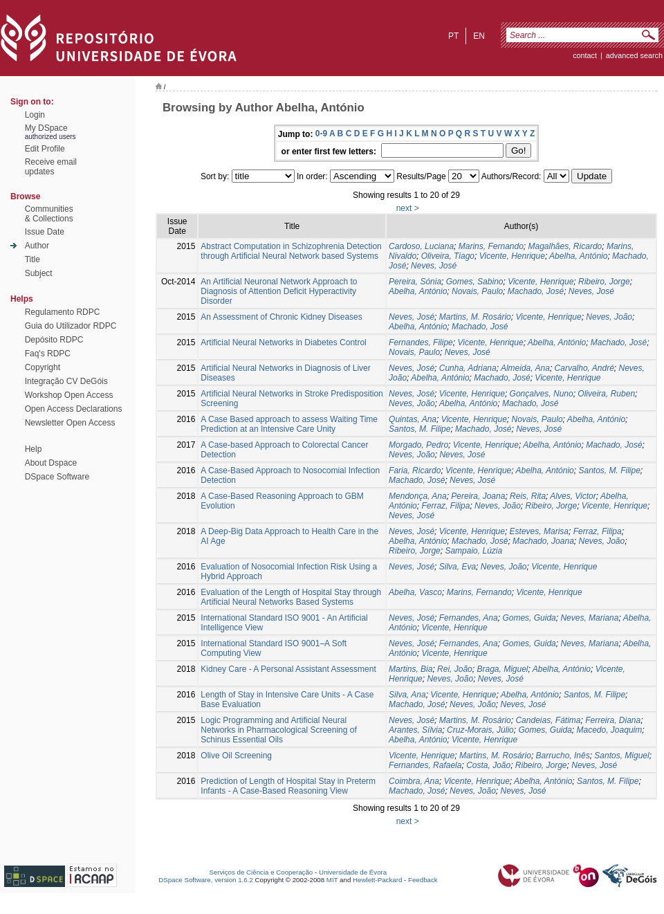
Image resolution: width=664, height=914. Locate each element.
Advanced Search (634, 55)
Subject (39, 273)
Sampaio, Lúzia (473, 551)
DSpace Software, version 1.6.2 (205, 880)
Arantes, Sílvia (415, 730)
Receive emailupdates (51, 166)
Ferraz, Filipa (445, 506)
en (479, 36)
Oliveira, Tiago (447, 256)
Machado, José (536, 291)
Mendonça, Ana (418, 496)
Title (32, 259)
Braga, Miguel (502, 669)
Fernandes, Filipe (421, 342)
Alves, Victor (573, 496)
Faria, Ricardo (415, 470)
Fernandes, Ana (468, 618)
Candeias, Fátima (547, 720)
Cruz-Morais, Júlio (480, 730)
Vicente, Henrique (512, 256)
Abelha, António (578, 256)
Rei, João (454, 669)
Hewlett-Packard (377, 880)
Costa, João (488, 765)
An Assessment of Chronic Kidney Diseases (281, 317)
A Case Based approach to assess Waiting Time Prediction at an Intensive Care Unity (289, 424)
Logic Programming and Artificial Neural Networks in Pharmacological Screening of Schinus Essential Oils (278, 729)
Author (37, 245)
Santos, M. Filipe (419, 429)
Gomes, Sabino (475, 281)
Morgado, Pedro (418, 445)
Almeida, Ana (525, 368)
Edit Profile (45, 149)
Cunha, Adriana (468, 368)
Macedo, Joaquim (610, 730)
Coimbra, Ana (414, 781)
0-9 (321, 133)
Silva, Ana (407, 695)
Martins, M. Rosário (475, 317)
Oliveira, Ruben (606, 394)
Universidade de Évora (353, 872)
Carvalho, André (584, 368)
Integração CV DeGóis (66, 381)
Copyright (42, 367)
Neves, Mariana (589, 618)
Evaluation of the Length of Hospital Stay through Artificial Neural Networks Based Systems (291, 597)
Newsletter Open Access (70, 423)
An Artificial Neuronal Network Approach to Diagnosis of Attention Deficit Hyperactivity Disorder (279, 291)
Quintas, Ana (412, 419)
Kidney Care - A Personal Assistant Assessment (288, 669)
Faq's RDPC (48, 353)
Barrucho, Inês (563, 755)
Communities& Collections (49, 213)
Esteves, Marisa (539, 531)
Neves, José (433, 266)
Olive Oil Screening (236, 755)
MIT (332, 880)
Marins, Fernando (491, 246)
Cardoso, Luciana (421, 246)
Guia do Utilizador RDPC (71, 326)
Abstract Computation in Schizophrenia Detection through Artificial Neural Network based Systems (291, 251)
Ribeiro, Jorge (604, 281)
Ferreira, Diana (612, 720)
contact (585, 55)
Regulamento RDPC (62, 312)
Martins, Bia (410, 669)
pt (453, 36)
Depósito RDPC (54, 340)
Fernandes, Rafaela (425, 765)
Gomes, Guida (528, 618)
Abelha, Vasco (415, 592)
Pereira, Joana (478, 496)
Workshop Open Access (69, 395)
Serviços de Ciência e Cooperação (261, 872)
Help (33, 449)
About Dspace (51, 463)
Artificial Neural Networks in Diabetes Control (283, 342)
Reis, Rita (528, 496)
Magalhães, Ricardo (565, 246)
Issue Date (44, 232)
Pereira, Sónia (415, 281)
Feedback (423, 880)
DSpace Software (57, 477)
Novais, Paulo (477, 291)
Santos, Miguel (621, 755)
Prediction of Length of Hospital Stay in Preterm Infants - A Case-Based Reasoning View (288, 786)
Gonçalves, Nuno (541, 394)
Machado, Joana (543, 541)
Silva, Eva (457, 567)
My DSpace (46, 128)
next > (407, 208)
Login (35, 115)
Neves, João (609, 317)
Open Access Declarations (73, 409)
